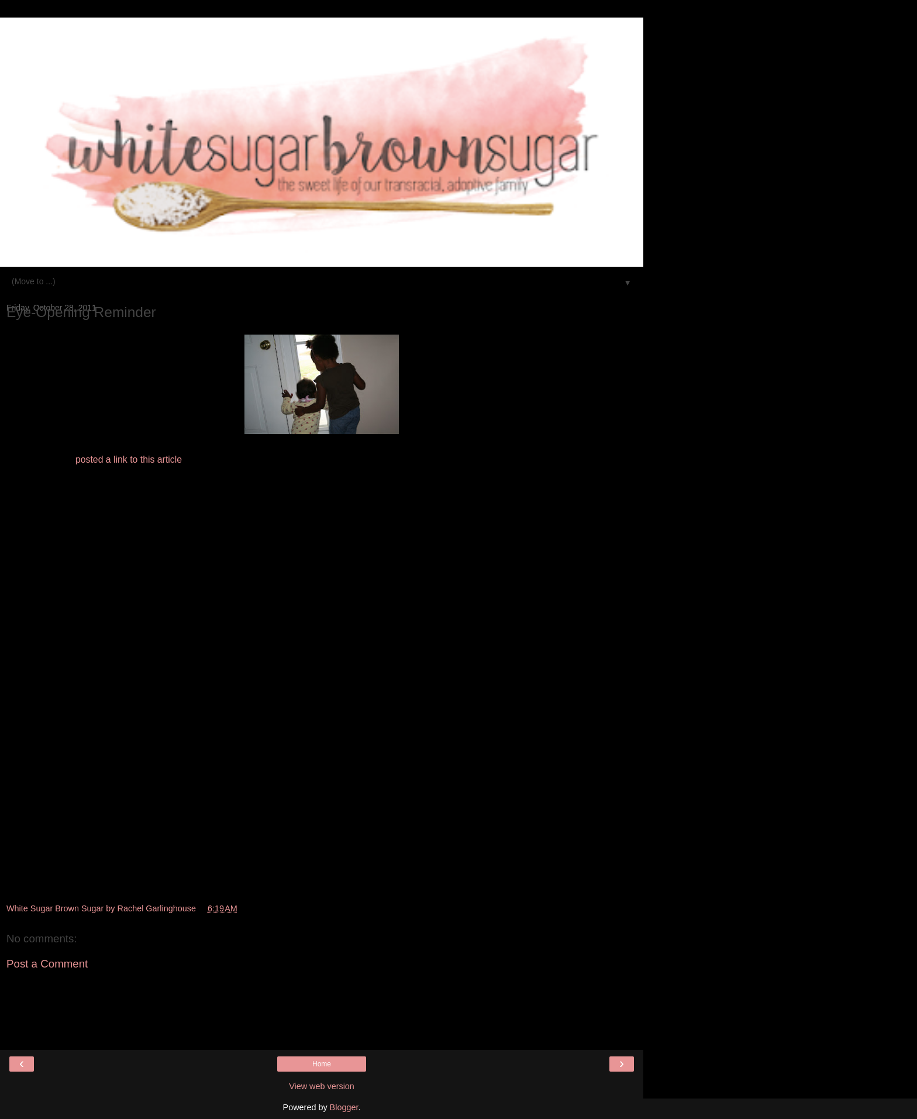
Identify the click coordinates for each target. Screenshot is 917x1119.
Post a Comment (47, 964)
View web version (321, 1086)
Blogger (344, 1107)
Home (321, 1064)
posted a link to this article (128, 459)
